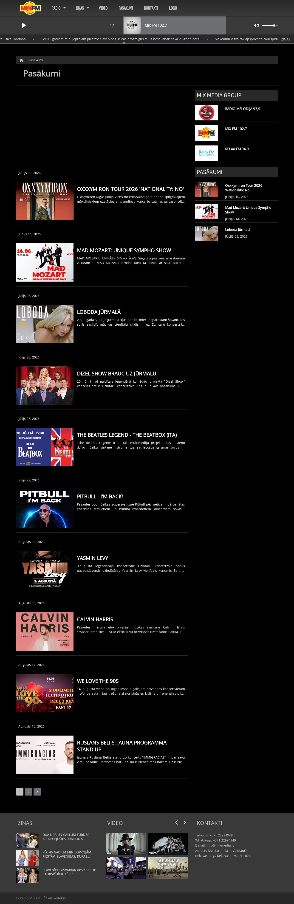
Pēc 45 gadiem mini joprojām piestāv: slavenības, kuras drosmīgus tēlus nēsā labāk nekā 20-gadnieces (129, 39)
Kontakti (151, 8)
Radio (55, 8)
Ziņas (80, 8)
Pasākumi (126, 8)
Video (103, 8)
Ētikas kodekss (55, 898)
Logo (173, 8)
